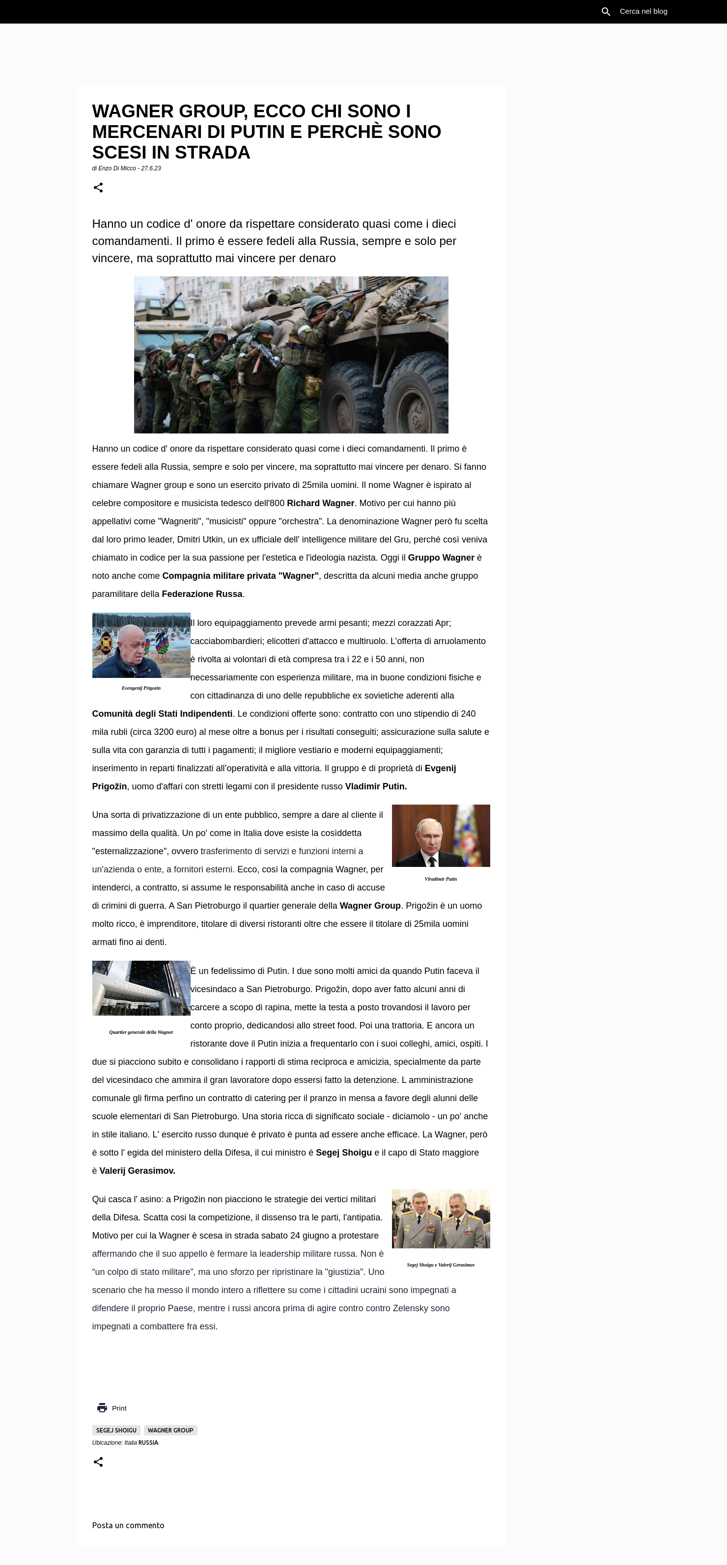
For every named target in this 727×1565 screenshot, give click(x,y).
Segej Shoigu (116, 1430)
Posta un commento (128, 1525)
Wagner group (171, 1430)
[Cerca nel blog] (667, 12)
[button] (98, 188)
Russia (148, 1442)
